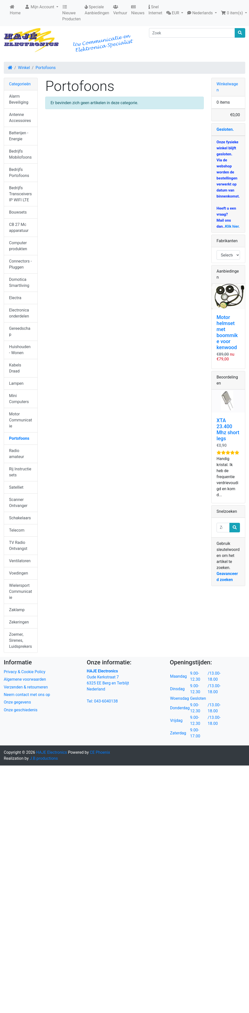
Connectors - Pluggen (20, 264)
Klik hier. (232, 226)
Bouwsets (18, 212)
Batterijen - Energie (18, 136)
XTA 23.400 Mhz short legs (228, 429)
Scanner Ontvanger (18, 502)
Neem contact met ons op (27, 694)
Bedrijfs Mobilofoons (20, 154)
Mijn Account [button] (40, 7)
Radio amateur (16, 453)
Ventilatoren (20, 560)
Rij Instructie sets (20, 472)
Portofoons (45, 67)
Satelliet (16, 487)
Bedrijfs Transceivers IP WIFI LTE (20, 193)
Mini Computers (19, 398)
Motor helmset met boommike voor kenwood (227, 332)
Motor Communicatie (20, 420)
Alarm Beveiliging (18, 99)
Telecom (16, 530)
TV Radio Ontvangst (18, 545)
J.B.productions (44, 758)
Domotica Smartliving (19, 282)
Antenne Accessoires (20, 117)
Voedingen (18, 573)
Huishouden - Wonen (19, 349)
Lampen (16, 383)
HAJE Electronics (51, 752)
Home (15, 10)
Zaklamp (17, 609)
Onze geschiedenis (20, 710)
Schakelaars (20, 518)
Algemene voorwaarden (25, 679)
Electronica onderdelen (19, 313)
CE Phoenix (100, 752)
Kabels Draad (15, 368)
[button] (174, 13)
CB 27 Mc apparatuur (18, 227)
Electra (15, 297)
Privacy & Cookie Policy (24, 671)
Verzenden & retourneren (26, 687)
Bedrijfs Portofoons (19, 172)
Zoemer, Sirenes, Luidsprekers (20, 640)
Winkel (24, 67)
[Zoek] (192, 33)
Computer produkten (18, 245)
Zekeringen (19, 622)
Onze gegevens (17, 702)
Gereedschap (19, 331)
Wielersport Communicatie (20, 591)
